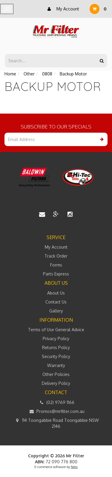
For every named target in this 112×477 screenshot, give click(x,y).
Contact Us (56, 301)
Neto (74, 467)
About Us (56, 292)
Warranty (56, 365)
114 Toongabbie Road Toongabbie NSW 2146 (56, 423)
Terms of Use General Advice (56, 329)
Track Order (56, 255)
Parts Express (56, 273)
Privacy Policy (56, 338)
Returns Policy (56, 347)
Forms (56, 264)
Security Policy (56, 356)
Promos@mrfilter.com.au (56, 411)
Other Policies (56, 374)
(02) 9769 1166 (56, 402)
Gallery (56, 310)
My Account (62, 9)
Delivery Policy (56, 383)
